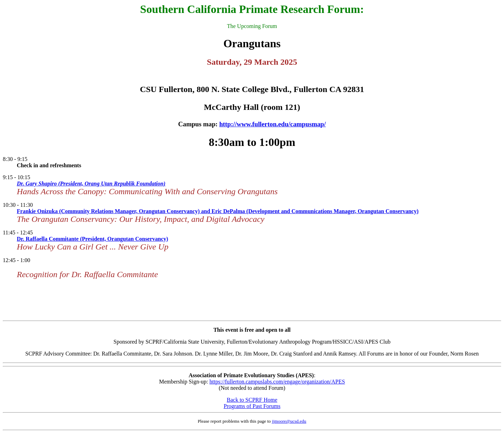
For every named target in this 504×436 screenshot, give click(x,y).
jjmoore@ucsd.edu (289, 421)
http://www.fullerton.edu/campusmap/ (272, 124)
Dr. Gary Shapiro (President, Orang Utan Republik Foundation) (91, 184)
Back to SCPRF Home (252, 400)
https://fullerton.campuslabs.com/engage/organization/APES (277, 382)
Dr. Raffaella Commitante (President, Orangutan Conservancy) (92, 239)
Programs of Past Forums (252, 406)
